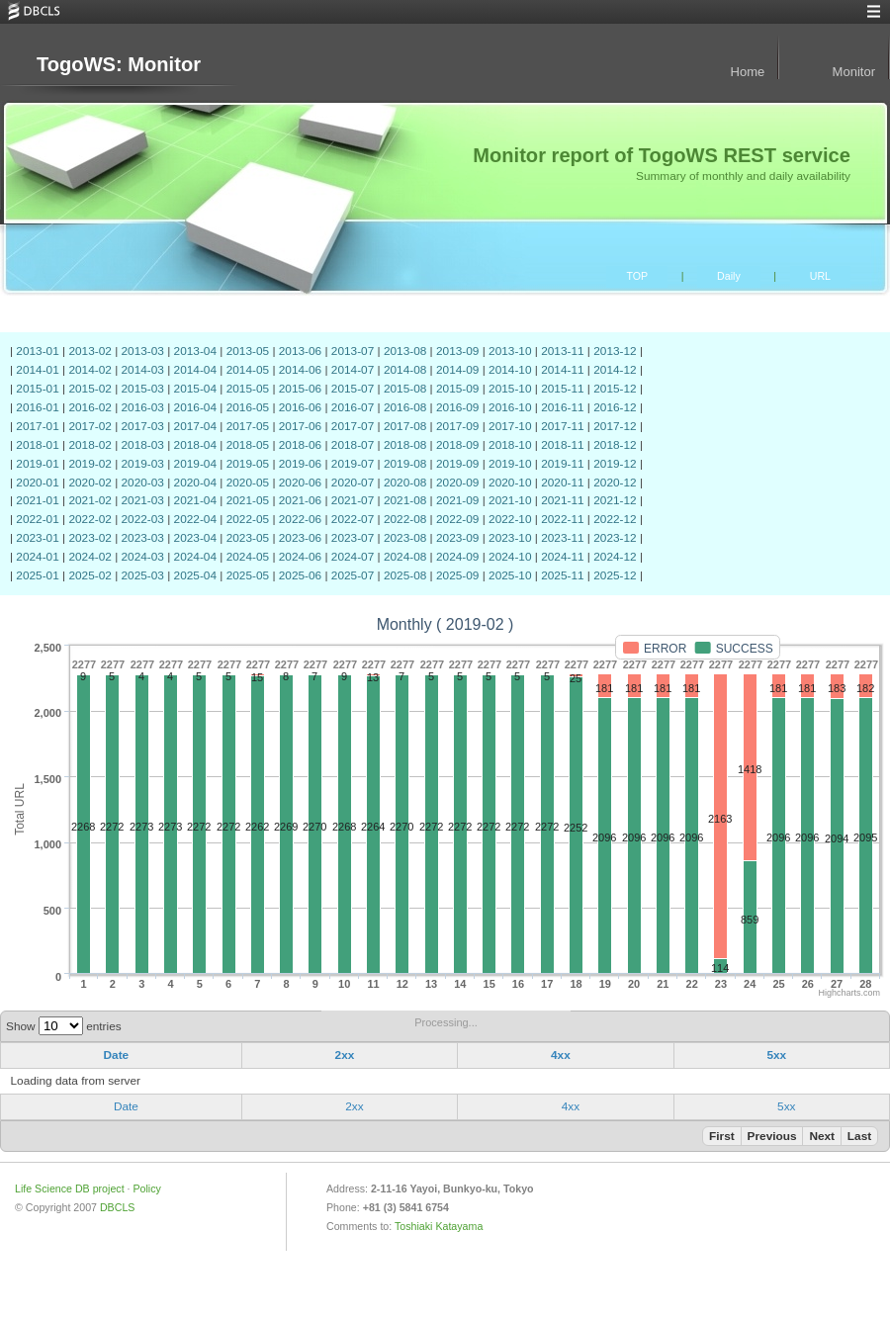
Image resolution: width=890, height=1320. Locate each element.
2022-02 (89, 519)
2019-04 (195, 464)
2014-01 (37, 370)
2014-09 (457, 370)
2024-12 (614, 557)
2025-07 (352, 575)
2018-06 (300, 445)
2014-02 (89, 370)
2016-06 (300, 407)
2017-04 (195, 426)
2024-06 (300, 557)
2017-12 (614, 426)
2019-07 (352, 464)
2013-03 (143, 351)
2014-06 (300, 370)
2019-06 (300, 464)
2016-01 (37, 407)
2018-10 (510, 445)
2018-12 (614, 445)
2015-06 (300, 389)
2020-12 (614, 482)
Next (822, 1136)
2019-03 (143, 464)
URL (820, 276)
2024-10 (510, 557)
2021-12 (614, 500)
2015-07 (352, 389)
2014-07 (352, 370)
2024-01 (37, 557)
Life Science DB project (70, 1188)
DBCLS (117, 1207)
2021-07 (352, 500)
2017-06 (300, 426)
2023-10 (510, 538)
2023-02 (89, 538)
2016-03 (143, 407)
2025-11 (562, 575)
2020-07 (352, 482)
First (722, 1136)
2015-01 (37, 389)
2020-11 (562, 482)
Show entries (64, 1026)
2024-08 (405, 557)
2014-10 (510, 370)
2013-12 (614, 351)
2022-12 (614, 519)
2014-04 (195, 370)
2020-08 (405, 482)
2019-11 (562, 464)
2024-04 (195, 557)
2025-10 (510, 575)
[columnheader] (121, 1056)
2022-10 (510, 519)
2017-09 (457, 426)
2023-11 (562, 538)
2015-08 (405, 389)
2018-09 (457, 445)
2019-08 (405, 464)
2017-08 (405, 426)
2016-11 (562, 407)
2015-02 (89, 389)
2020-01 (37, 482)
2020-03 (143, 482)
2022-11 (562, 519)
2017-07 (352, 426)
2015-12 (614, 389)
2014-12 (614, 370)
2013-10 (510, 351)
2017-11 (562, 426)
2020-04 (195, 482)
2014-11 (562, 370)
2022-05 (247, 519)
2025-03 (143, 575)
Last (859, 1136)
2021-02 (89, 500)
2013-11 (562, 351)
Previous (772, 1136)
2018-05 (247, 445)
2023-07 (352, 538)
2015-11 (562, 389)
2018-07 (352, 445)
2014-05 (247, 370)
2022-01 (37, 519)
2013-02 (89, 351)
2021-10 (510, 500)
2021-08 (405, 500)
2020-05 (247, 482)
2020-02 (89, 482)
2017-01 (37, 426)
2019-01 (37, 464)
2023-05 (247, 538)
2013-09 (457, 351)
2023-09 (457, 538)
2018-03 (143, 445)
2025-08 (405, 575)
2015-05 (247, 389)
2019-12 (614, 464)
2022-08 (405, 519)
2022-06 (300, 519)
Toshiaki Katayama (439, 1226)
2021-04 (195, 500)
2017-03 (143, 426)
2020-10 (510, 482)
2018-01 (37, 445)
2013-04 (195, 351)
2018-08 (405, 445)
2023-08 (405, 538)
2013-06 (300, 351)
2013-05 (247, 351)
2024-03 (143, 557)
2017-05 (247, 426)
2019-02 (89, 464)
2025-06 (300, 575)
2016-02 (89, 407)
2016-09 (457, 407)
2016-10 (510, 407)
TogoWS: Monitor (119, 64)
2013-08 (405, 351)
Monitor (854, 71)
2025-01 (37, 575)
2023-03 (143, 538)
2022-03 (143, 519)
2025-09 (457, 575)
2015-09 (457, 389)
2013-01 (37, 351)
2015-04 (195, 389)
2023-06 (300, 538)
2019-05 (247, 464)
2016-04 (195, 407)
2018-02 (89, 445)
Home (748, 71)
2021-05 (247, 500)
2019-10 (510, 464)
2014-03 (143, 370)
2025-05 (247, 575)
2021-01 (37, 500)
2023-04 (195, 538)
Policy (146, 1188)
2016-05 (247, 407)
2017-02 (89, 426)
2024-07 (352, 557)
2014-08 (405, 370)
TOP (637, 276)
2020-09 (457, 482)
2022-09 (457, 519)
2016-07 (352, 407)
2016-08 (405, 407)
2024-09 (457, 557)
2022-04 (195, 519)
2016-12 (614, 407)
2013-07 (352, 351)
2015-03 (143, 389)
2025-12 (614, 575)
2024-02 (89, 557)
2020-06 (300, 482)
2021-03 (143, 500)
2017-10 (510, 426)
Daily (729, 276)
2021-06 (300, 500)
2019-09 (457, 464)
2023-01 (37, 538)
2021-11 (562, 500)
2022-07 (352, 519)
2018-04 (195, 445)
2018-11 (562, 445)
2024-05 (247, 557)
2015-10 (510, 389)
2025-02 (89, 575)
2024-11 (562, 557)
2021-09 (457, 500)
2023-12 (614, 538)
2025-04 (195, 575)
